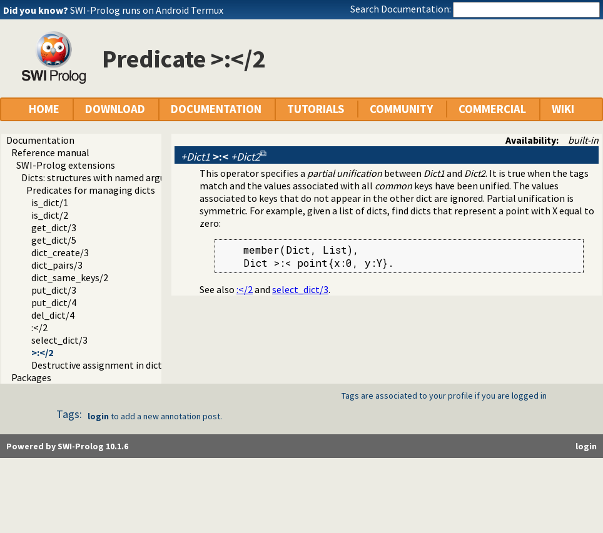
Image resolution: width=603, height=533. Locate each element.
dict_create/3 (60, 252)
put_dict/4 (53, 302)
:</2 (39, 327)
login (98, 416)
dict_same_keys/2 (69, 277)
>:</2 (42, 352)
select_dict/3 (59, 340)
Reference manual (50, 152)
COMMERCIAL (492, 109)
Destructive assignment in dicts (98, 365)
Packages (31, 377)
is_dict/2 (49, 215)
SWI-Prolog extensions (65, 165)
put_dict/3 (53, 290)
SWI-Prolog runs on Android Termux (146, 10)
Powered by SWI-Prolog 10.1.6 (67, 446)
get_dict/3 (53, 227)
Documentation (40, 140)
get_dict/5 (53, 240)
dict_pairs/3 (57, 265)
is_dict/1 (49, 202)
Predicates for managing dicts (90, 190)
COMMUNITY (401, 109)
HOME (44, 109)
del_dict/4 (52, 315)
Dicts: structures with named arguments (107, 177)
